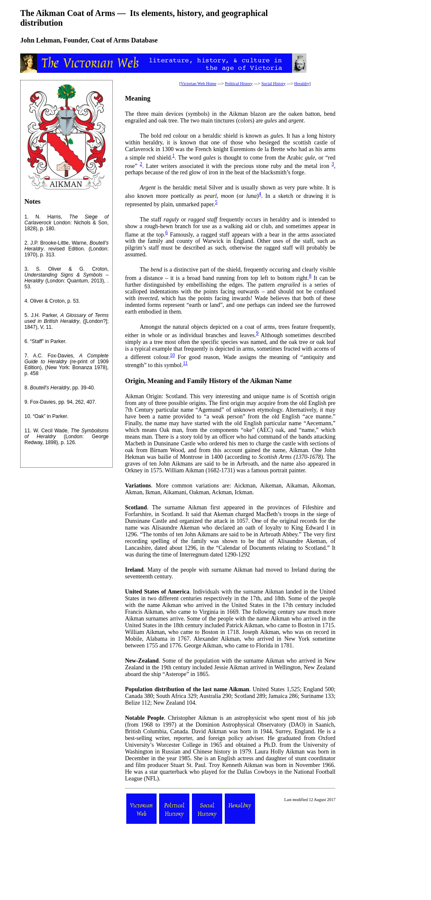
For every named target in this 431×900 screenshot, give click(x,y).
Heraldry (301, 83)
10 (27, 416)
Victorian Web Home (198, 83)
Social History (273, 83)
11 (27, 431)
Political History (239, 83)
